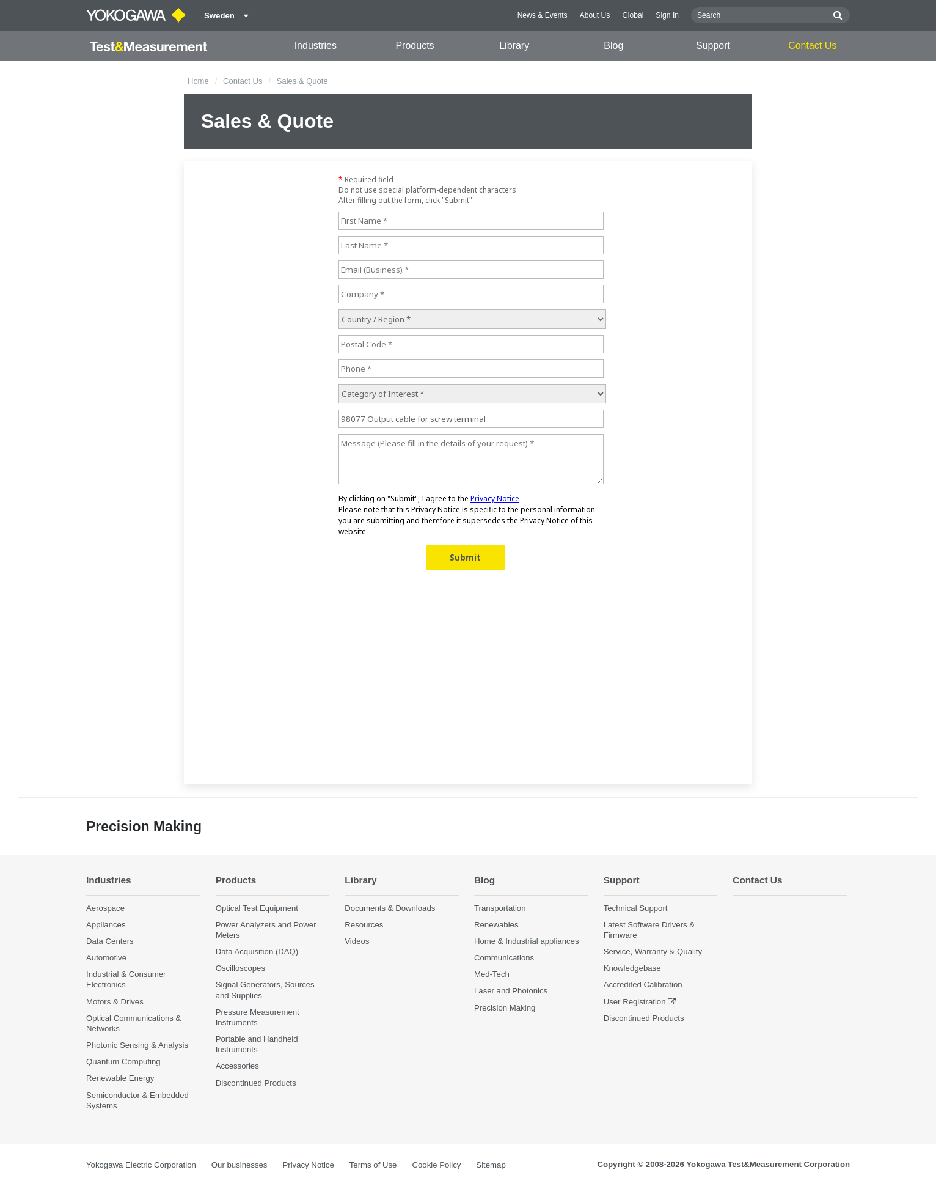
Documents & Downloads (390, 908)
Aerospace (105, 908)
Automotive (106, 957)
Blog (613, 45)
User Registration (635, 1001)
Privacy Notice (308, 1164)
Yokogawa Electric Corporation (141, 1164)
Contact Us (812, 45)
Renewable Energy (120, 1078)
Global (632, 15)
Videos (357, 941)
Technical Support (636, 908)
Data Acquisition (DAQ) (257, 951)
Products (414, 45)
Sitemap (490, 1164)
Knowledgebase (632, 968)
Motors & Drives (115, 1001)
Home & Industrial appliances (526, 941)
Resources (364, 924)
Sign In (667, 15)
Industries (315, 45)
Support (713, 45)
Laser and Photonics (510, 990)
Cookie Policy (436, 1164)
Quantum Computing (123, 1061)
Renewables (496, 924)
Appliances (106, 924)
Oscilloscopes (240, 968)
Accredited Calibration (643, 984)
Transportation (500, 908)
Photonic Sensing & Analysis (137, 1045)
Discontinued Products (256, 1083)
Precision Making (504, 1007)
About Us (595, 15)
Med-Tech (492, 974)
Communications (504, 957)
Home (198, 81)
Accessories (237, 1065)
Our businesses (239, 1164)
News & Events (542, 15)
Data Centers (110, 941)
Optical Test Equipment (257, 908)
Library (514, 45)
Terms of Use (373, 1164)
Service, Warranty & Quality (653, 951)
